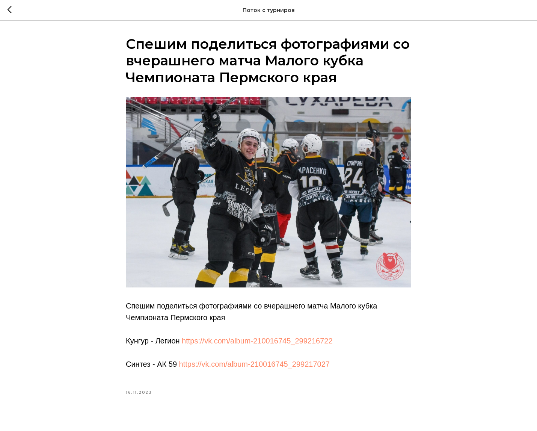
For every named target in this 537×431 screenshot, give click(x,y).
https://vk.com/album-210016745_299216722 (257, 341)
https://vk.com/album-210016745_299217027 (254, 364)
